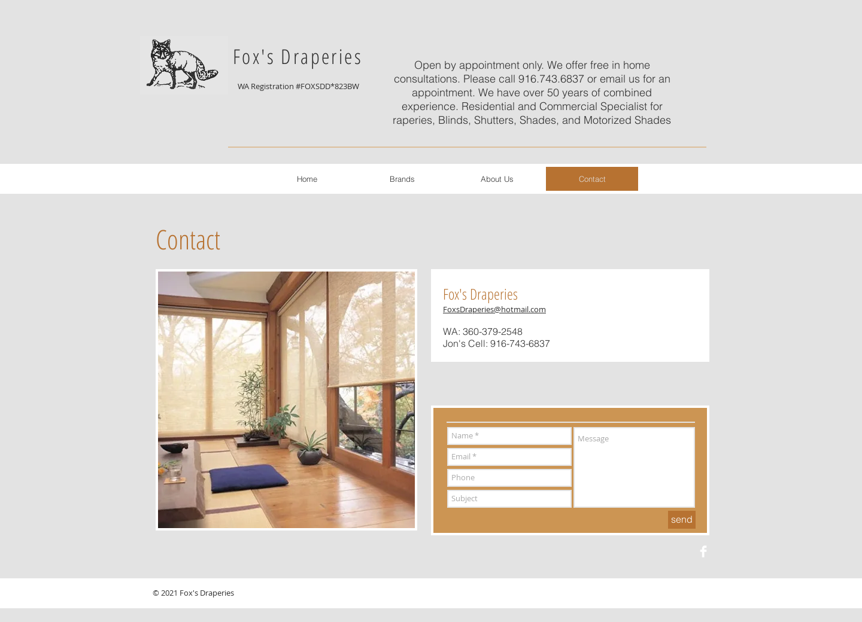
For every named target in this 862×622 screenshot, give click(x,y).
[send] (682, 520)
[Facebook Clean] (703, 551)
